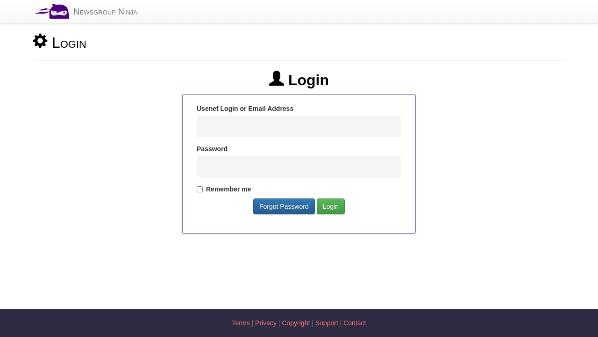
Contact (354, 323)
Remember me (224, 189)
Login (331, 206)
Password (212, 149)
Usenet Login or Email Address (245, 108)
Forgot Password (284, 206)
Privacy (266, 323)
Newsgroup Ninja (105, 11)
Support (326, 323)
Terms (241, 323)
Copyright (296, 323)
